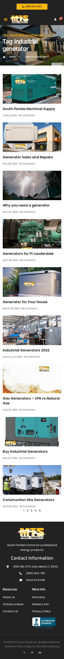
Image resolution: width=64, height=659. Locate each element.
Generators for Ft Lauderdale (28, 253)
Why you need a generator (26, 205)
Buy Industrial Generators (25, 451)
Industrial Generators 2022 (26, 350)
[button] (5, 19)
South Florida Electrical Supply (29, 108)
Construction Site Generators (28, 499)
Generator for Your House (25, 301)
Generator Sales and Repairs (28, 157)
